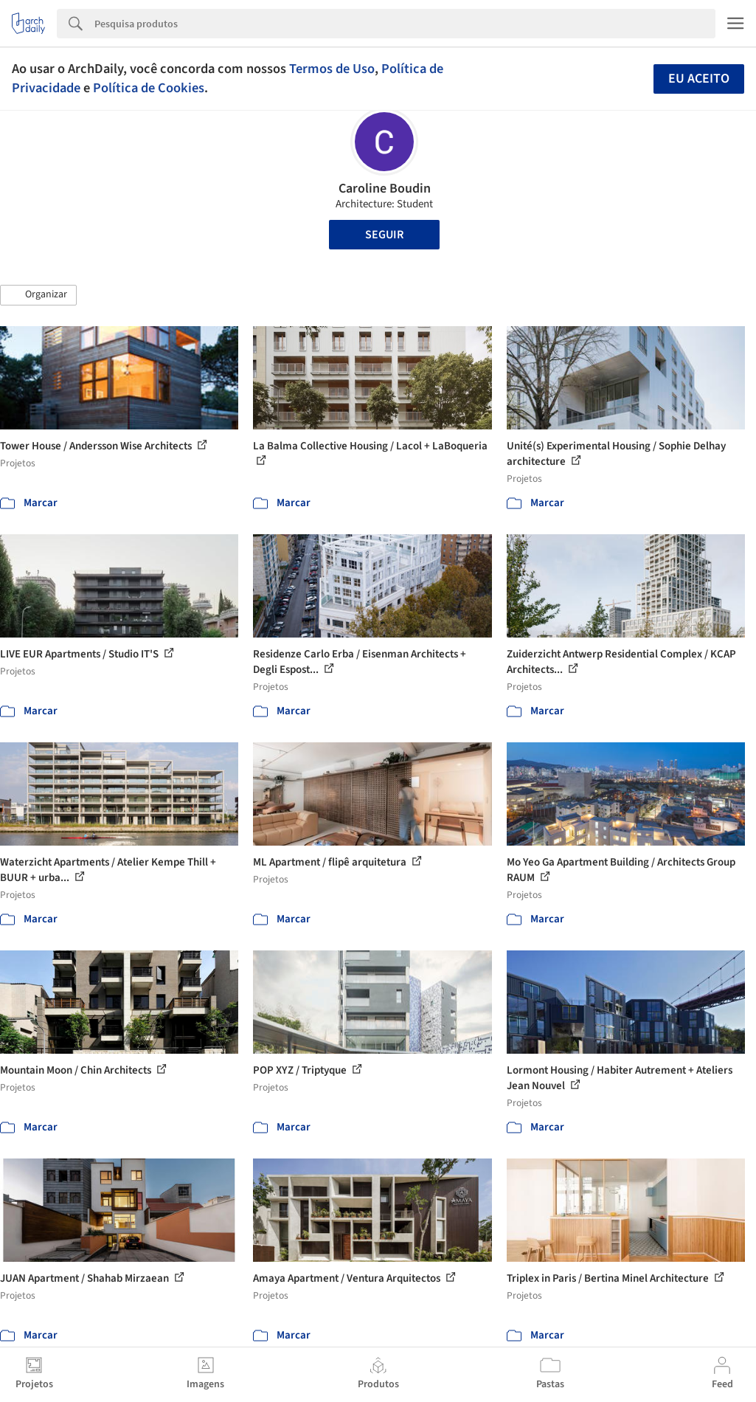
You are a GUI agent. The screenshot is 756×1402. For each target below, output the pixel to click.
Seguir (384, 235)
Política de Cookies (148, 87)
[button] (38, 295)
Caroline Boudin (385, 188)
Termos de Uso (332, 68)
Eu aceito (698, 78)
